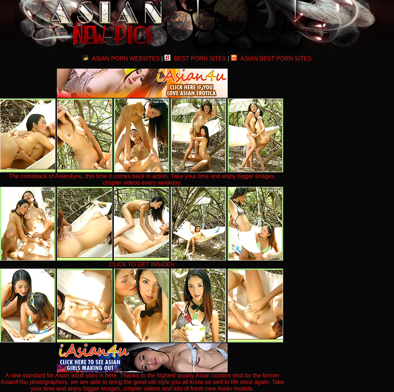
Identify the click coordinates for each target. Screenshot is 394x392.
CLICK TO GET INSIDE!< (142, 264)
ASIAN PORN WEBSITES (121, 58)
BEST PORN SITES (195, 58)
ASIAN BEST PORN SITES (271, 58)
